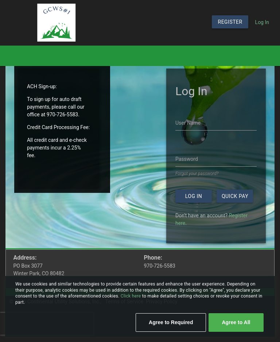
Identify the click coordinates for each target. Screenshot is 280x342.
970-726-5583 (159, 266)
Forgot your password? (196, 173)
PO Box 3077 (28, 266)
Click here (131, 296)
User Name (188, 123)
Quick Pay (235, 196)
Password (186, 159)
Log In (262, 22)
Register (230, 22)
